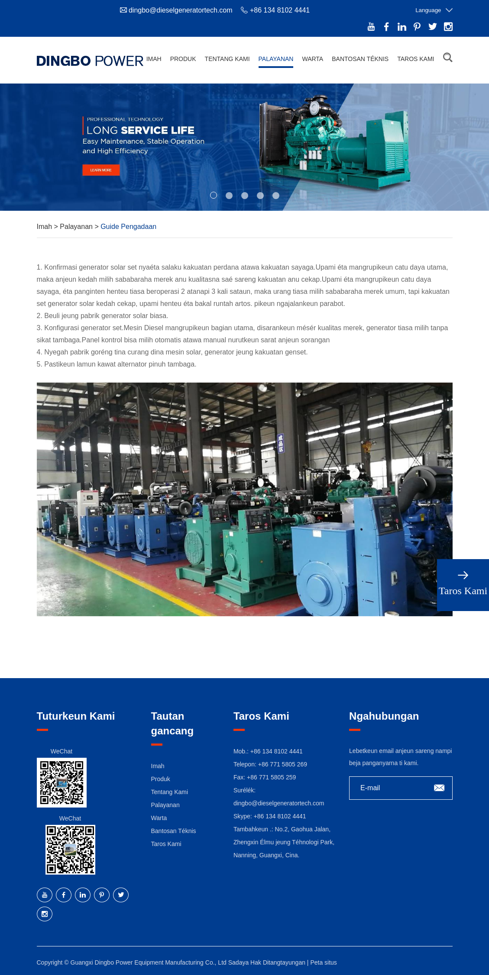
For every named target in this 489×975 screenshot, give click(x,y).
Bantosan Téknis (360, 58)
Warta (312, 58)
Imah (154, 58)
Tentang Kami (227, 58)
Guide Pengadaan (128, 224)
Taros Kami (415, 58)
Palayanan (276, 58)
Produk (183, 58)
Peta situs (323, 960)
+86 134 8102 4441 (280, 814)
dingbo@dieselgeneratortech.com (181, 10)
